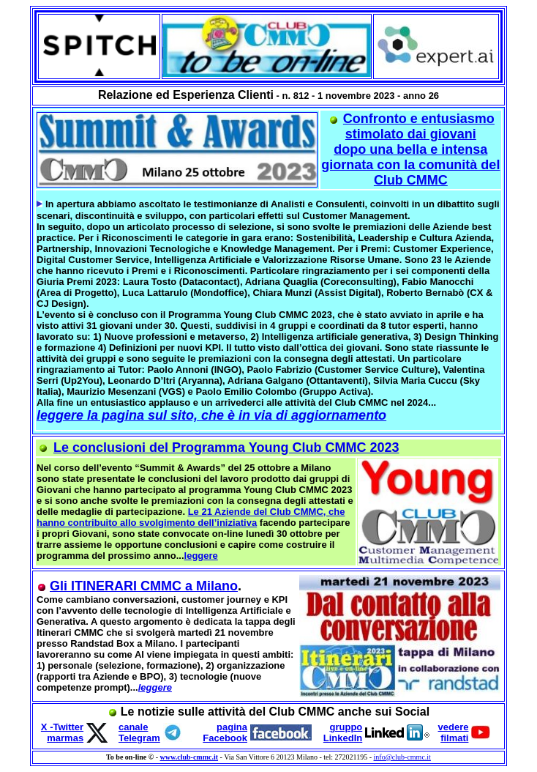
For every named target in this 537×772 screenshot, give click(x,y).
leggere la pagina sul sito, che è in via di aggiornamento (211, 415)
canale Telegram (139, 732)
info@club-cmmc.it (402, 757)
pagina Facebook (225, 732)
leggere (201, 555)
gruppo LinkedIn (342, 732)
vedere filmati (453, 732)
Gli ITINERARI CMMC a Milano (144, 586)
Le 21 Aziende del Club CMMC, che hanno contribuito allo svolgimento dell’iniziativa (191, 517)
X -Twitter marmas (62, 732)
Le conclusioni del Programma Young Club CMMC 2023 (226, 447)
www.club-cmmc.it (189, 757)
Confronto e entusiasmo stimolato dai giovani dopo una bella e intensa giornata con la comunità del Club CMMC (410, 149)
